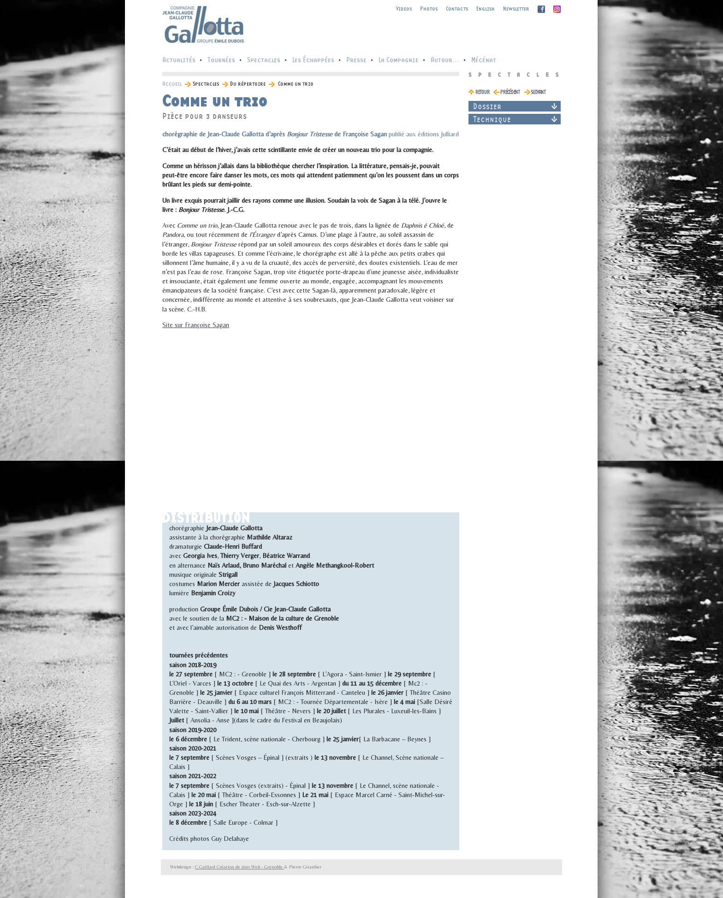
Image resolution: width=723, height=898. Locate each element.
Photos (429, 8)
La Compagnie (399, 59)
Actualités (179, 59)
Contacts (457, 8)
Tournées (221, 59)
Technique (492, 119)
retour (482, 91)
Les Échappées (313, 59)
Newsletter (516, 8)
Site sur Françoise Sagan (195, 325)
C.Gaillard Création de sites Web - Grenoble (239, 866)
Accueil (172, 83)
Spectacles (263, 59)
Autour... (445, 59)
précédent (509, 91)
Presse (356, 59)
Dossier (487, 106)
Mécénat (483, 59)
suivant (538, 91)
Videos (404, 8)
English (485, 8)
